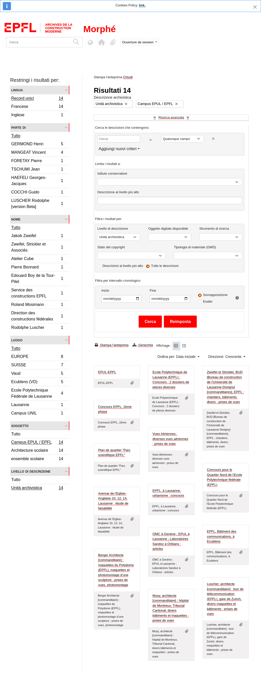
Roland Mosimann (37, 305)
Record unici (37, 98)
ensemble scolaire (37, 459)
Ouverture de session (138, 42)
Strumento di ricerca (214, 228)
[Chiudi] (255, 7)
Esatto (208, 301)
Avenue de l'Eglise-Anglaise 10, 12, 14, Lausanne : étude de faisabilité (113, 500)
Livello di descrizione (30, 471)
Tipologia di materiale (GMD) (195, 247)
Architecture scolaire (37, 451)
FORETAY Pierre (37, 161)
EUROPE (37, 357)
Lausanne (37, 405)
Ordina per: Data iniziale (177, 357)
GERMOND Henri (37, 144)
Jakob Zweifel (37, 236)
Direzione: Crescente (225, 357)
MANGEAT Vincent (37, 153)
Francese (37, 107)
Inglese (37, 115)
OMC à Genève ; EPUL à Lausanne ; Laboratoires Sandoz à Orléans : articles (170, 541)
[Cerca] (38, 42)
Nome (15, 219)
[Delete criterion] (213, 139)
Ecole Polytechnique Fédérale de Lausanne (37, 393)
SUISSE (37, 365)
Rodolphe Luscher (37, 328)
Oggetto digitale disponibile (168, 228)
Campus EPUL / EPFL (37, 442)
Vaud (37, 374)
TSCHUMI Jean (37, 170)
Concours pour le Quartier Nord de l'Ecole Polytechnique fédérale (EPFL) (224, 477)
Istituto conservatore (112, 173)
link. (142, 5)
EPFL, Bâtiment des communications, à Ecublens (222, 536)
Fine (153, 290)
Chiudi (128, 77)
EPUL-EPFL (107, 372)
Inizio (105, 290)
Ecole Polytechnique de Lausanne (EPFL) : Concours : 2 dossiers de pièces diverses (170, 379)
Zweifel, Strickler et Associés (37, 247)
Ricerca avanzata (171, 117)
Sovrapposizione (215, 295)
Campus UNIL (37, 413)
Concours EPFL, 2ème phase (115, 409)
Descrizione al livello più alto (118, 192)
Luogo (16, 340)
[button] (101, 42)
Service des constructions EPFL (37, 293)
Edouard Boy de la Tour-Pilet (37, 278)
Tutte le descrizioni (165, 266)
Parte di (18, 127)
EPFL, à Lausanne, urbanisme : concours (168, 493)
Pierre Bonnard (37, 267)
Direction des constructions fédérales (37, 316)
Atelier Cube (37, 259)
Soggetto (20, 425)
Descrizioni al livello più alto (122, 266)
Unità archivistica (37, 488)
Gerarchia (143, 345)
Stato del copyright (111, 247)
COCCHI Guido (37, 193)
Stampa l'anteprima (111, 345)
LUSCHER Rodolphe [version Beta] (37, 203)
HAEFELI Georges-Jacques (37, 180)
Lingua (17, 89)
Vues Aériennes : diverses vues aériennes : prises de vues (170, 439)
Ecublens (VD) (37, 382)
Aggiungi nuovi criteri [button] (118, 149)
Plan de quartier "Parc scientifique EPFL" (114, 452)
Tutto (15, 136)
